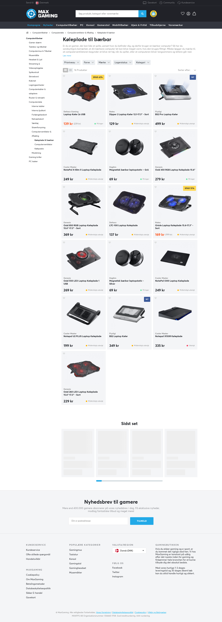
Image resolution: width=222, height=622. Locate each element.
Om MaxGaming (34, 579)
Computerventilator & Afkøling (81, 33)
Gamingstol (75, 563)
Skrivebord (34, 77)
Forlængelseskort (39, 115)
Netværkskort (38, 119)
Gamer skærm (35, 43)
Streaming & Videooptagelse (36, 66)
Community (167, 3)
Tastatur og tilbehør (38, 47)
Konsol (90, 25)
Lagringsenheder (36, 85)
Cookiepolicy (32, 575)
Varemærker (175, 25)
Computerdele (58, 33)
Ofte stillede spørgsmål (38, 554)
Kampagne (33, 25)
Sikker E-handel (34, 593)
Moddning (36, 153)
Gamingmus (75, 550)
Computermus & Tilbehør (40, 51)
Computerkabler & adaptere (37, 91)
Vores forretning (103, 613)
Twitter (115, 572)
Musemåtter (75, 573)
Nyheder (48, 25)
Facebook (117, 568)
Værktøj (35, 123)
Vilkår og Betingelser (157, 613)
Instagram (117, 576)
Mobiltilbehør (120, 25)
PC (82, 25)
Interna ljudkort (39, 111)
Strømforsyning (38, 128)
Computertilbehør (66, 25)
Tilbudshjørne (158, 25)
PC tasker (33, 162)
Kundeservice (188, 3)
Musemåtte (34, 55)
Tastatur (73, 554)
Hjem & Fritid (139, 25)
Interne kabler (38, 106)
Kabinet (32, 81)
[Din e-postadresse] (98, 521)
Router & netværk (37, 98)
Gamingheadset (77, 568)
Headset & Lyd (35, 60)
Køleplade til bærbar (106, 33)
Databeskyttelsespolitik (38, 588)
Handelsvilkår (33, 559)
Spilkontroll (34, 72)
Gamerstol (103, 25)
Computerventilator (43, 145)
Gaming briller (35, 157)
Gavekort (152, 3)
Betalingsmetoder (35, 584)
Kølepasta (39, 149)
